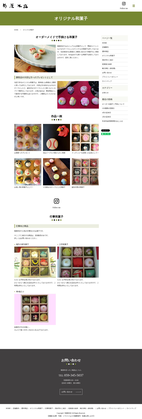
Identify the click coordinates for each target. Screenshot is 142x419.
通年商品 (105, 51)
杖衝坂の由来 (107, 64)
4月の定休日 (106, 112)
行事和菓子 (49, 408)
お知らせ (105, 93)
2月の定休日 (106, 117)
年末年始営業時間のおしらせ (112, 121)
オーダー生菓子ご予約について (113, 104)
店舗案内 (105, 47)
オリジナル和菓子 (108, 56)
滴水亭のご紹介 (107, 60)
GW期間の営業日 (108, 108)
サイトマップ (107, 81)
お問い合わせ (107, 73)
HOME (16, 30)
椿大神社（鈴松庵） (109, 68)
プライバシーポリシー (110, 77)
